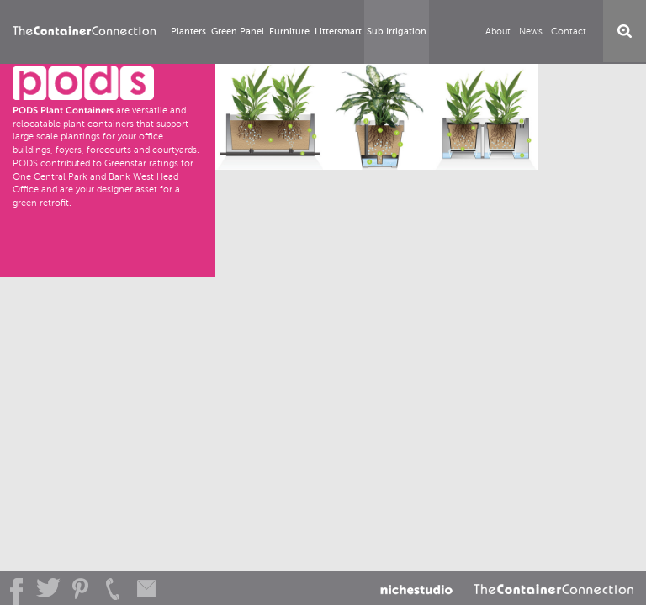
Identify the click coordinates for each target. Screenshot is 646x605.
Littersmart (338, 31)
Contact (568, 31)
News (531, 31)
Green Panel (237, 31)
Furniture (289, 31)
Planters (188, 31)
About (498, 31)
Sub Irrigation (396, 31)
